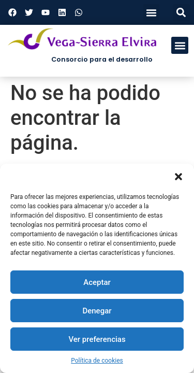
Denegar (96, 310)
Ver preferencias (96, 339)
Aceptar (97, 282)
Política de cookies (97, 360)
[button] (178, 176)
